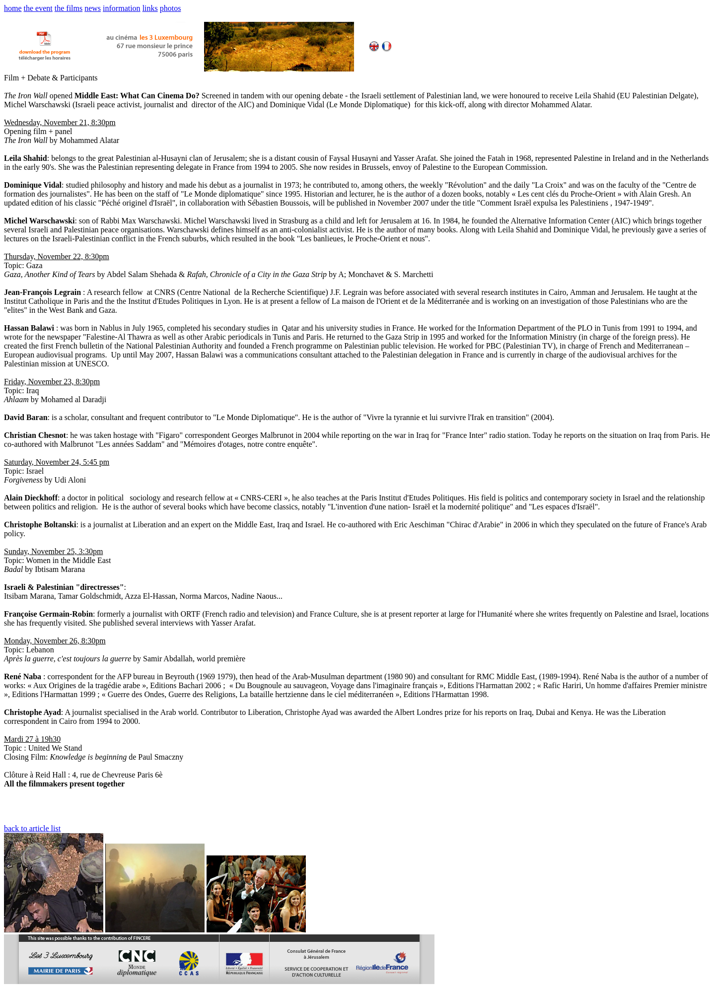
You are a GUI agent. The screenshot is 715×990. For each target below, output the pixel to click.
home (13, 8)
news (92, 8)
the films (68, 8)
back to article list (32, 828)
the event (38, 8)
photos (170, 8)
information (122, 8)
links (150, 8)
